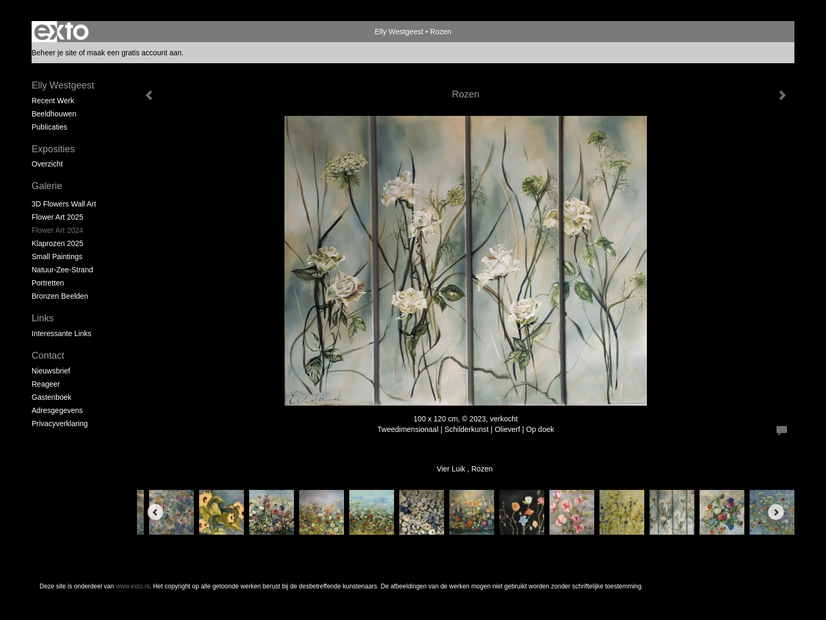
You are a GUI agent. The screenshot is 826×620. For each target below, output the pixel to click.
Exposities (53, 149)
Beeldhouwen (54, 114)
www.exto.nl (133, 586)
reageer (46, 384)
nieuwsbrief (51, 371)
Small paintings (57, 256)
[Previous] (155, 512)
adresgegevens (57, 410)
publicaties (49, 127)
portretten (48, 283)
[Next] (776, 512)
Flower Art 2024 (57, 230)
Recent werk (53, 100)
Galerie (47, 186)
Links (43, 318)
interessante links (62, 333)
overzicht (47, 164)
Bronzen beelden (60, 296)
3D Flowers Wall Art (64, 204)
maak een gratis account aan (134, 52)
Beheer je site (54, 52)
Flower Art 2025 (57, 217)
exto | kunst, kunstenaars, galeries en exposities (61, 31)
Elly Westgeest (399, 31)
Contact (48, 355)
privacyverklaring (60, 423)
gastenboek (52, 397)
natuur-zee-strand (62, 269)
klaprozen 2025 (57, 243)
